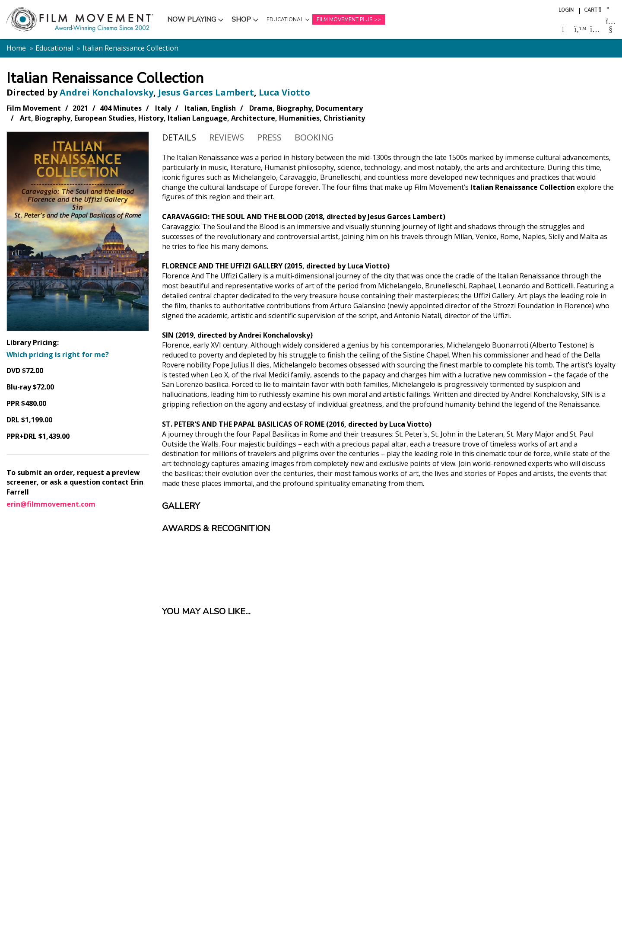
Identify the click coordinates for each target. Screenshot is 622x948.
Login (566, 10)
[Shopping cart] (603, 9)
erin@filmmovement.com (50, 504)
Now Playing (191, 21)
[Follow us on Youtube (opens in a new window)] (611, 26)
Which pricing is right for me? (57, 354)
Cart (590, 10)
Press (269, 137)
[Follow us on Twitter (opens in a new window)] (579, 29)
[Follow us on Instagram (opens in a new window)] (595, 29)
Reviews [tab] (226, 137)
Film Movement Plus (344, 19)
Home (16, 48)
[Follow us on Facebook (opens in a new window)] (563, 29)
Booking (314, 137)
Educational (284, 21)
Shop (246, 21)
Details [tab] (179, 137)
